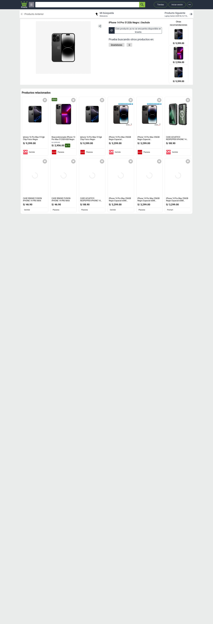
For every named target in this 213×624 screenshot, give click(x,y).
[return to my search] (104, 14)
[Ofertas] (87, 4)
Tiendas (160, 5)
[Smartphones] (116, 45)
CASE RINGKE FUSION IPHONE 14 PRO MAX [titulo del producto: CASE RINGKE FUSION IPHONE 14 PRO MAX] (32, 199)
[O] (129, 45)
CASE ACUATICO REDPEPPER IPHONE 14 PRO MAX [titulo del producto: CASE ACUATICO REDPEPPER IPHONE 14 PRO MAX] (177, 139)
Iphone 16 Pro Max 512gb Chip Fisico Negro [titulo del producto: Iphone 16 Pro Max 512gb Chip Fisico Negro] (34, 138)
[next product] (179, 14)
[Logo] (24, 4)
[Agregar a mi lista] (45, 100)
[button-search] (142, 4)
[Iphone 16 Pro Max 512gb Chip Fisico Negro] (178, 36)
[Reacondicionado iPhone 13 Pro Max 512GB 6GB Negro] (178, 55)
